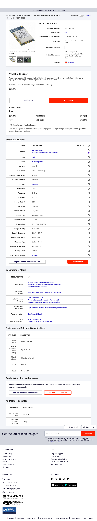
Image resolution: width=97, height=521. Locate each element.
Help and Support (57, 454)
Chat (6, 479)
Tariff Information (57, 464)
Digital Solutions (8, 464)
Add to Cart (68, 100)
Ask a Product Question (57, 393)
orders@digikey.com (11, 489)
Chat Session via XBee (35, 298)
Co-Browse (8, 492)
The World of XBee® (35, 314)
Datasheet (69, 62)
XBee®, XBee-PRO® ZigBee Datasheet (41, 282)
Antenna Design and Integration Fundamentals (43, 300)
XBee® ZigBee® (37, 162)
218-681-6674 (9, 486)
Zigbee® (35, 184)
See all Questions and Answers (25, 393)
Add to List (28, 100)
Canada (10, 518)
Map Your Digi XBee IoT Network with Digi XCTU (44, 292)
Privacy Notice (56, 442)
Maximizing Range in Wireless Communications (44, 302)
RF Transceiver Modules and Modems (47, 15)
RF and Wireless (24, 15)
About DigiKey (7, 454)
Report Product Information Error (27, 262)
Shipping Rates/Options (59, 459)
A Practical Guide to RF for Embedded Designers (44, 285)
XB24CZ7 (35, 255)
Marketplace (7, 456)
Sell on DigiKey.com (9, 459)
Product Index (10, 15)
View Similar (78, 262)
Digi (66, 32)
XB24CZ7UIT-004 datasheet (37, 287)
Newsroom (6, 467)
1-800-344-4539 (10, 483)
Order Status (55, 456)
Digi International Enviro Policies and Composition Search (47, 308)
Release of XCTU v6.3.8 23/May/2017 (40, 322)
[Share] (88, 15)
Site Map (5, 462)
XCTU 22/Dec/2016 (34, 319)
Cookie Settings (88, 518)
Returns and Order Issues (59, 462)
